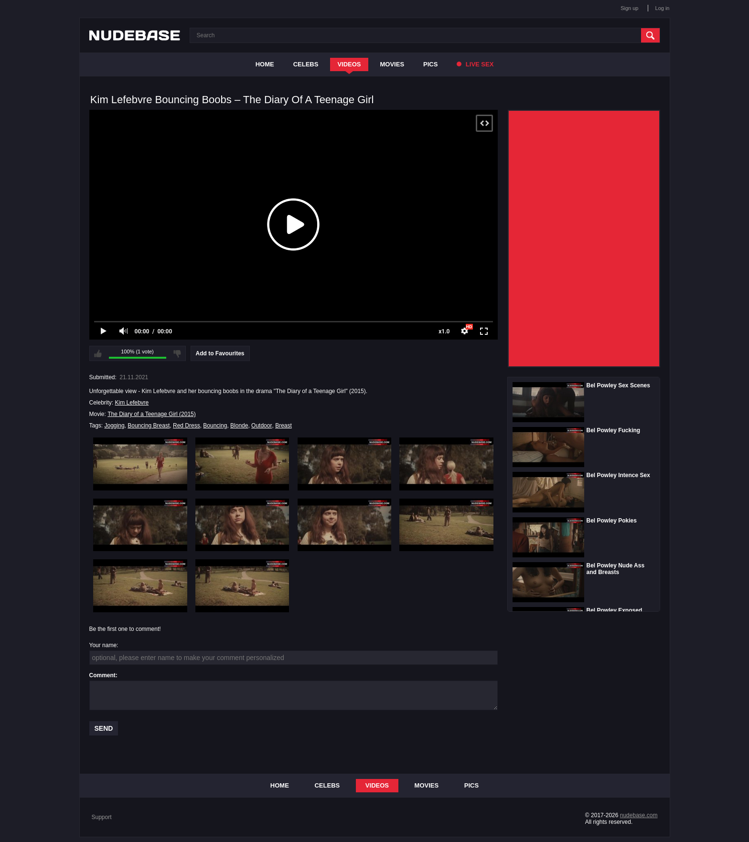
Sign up (629, 8)
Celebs (306, 64)
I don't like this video (177, 353)
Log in (662, 8)
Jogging (115, 425)
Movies (392, 64)
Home (265, 64)
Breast (283, 425)
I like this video (98, 353)
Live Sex (475, 64)
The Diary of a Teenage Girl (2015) (151, 414)
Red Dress (186, 425)
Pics (430, 64)
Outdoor (261, 425)
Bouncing (215, 425)
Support (102, 817)
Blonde (239, 425)
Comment (102, 675)
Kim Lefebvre (132, 402)
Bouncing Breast (149, 425)
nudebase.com (639, 815)
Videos (349, 64)
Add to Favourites (220, 353)
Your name (103, 645)
